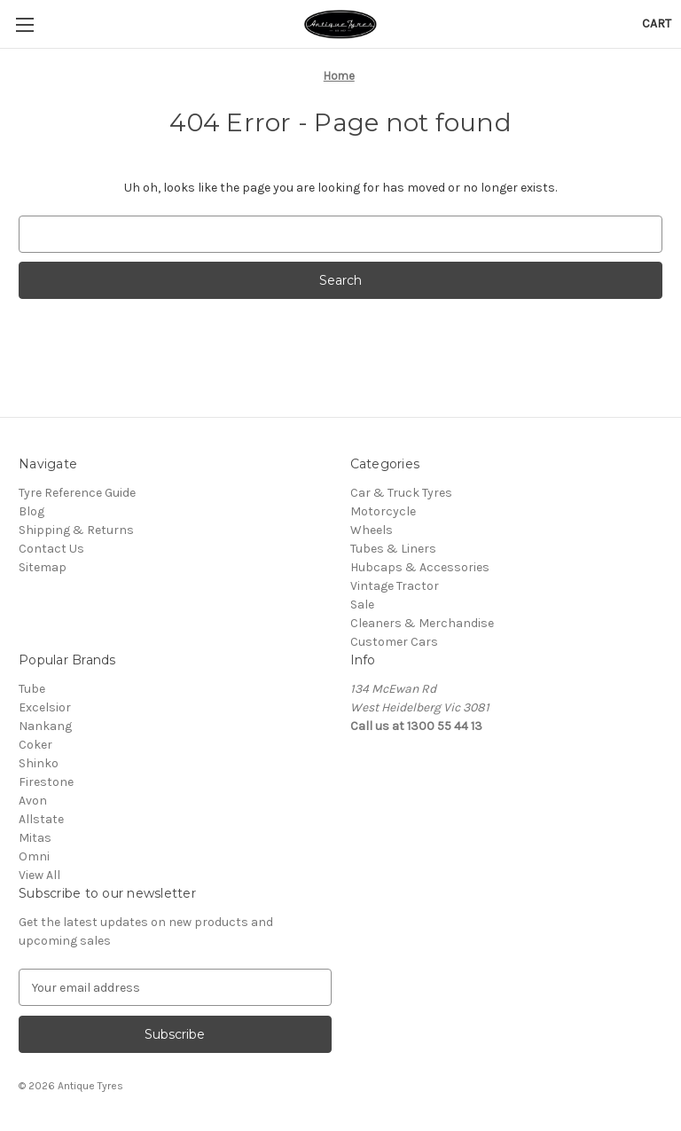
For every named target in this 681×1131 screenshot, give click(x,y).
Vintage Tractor (394, 585)
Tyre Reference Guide (77, 492)
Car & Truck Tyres (401, 492)
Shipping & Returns (76, 530)
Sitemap (43, 567)
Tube (32, 688)
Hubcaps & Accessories (419, 567)
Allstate (41, 819)
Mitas (35, 837)
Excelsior (45, 707)
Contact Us (51, 548)
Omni (34, 856)
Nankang (45, 726)
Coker (35, 744)
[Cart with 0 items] (656, 23)
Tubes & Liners (393, 548)
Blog (31, 511)
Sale (362, 604)
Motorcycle (383, 511)
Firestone (46, 781)
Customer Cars (394, 641)
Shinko (39, 763)
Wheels (371, 530)
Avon (33, 800)
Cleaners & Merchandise (422, 623)
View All (39, 875)
